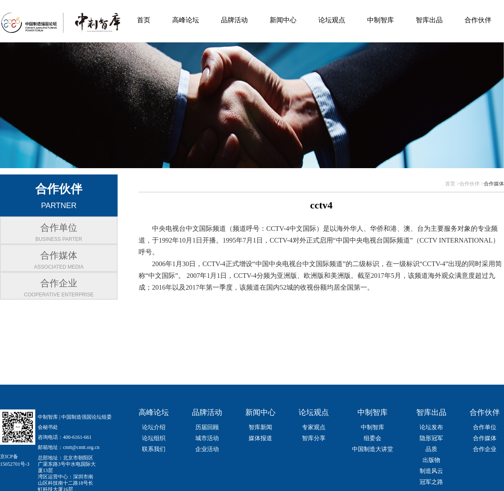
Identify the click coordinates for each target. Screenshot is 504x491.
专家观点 (314, 427)
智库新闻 (260, 427)
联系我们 (153, 449)
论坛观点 (331, 20)
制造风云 (431, 471)
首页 (143, 20)
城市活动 (207, 438)
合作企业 (484, 449)
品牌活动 (234, 20)
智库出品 (429, 20)
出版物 (431, 460)
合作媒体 (494, 184)
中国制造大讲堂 (372, 449)
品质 (431, 449)
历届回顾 (207, 427)
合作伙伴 (478, 20)
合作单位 (484, 427)
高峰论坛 (185, 20)
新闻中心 (283, 20)
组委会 (372, 438)
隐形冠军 (431, 438)
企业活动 (207, 449)
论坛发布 (431, 427)
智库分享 (314, 438)
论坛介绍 (153, 427)
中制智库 (380, 20)
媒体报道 (260, 438)
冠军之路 (431, 482)
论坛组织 (153, 438)
